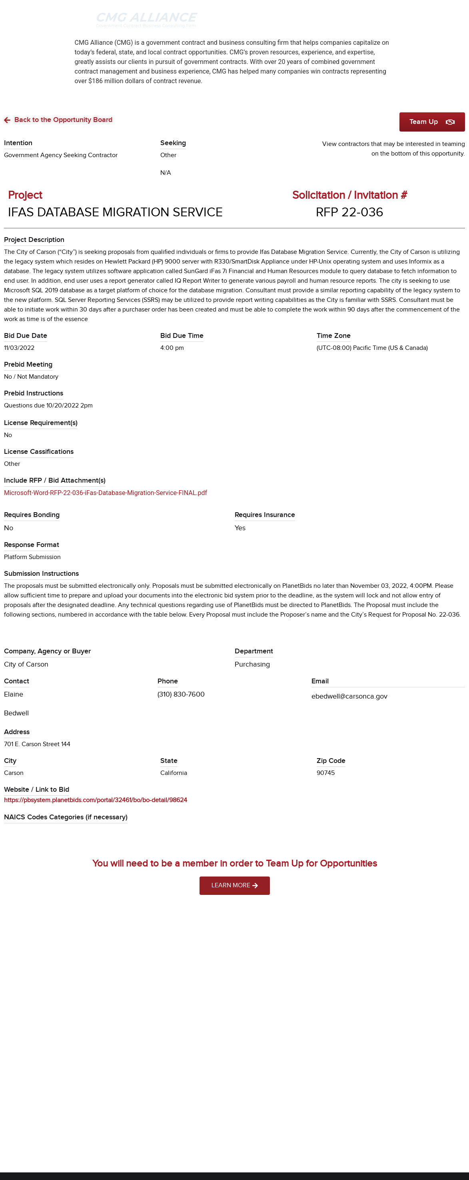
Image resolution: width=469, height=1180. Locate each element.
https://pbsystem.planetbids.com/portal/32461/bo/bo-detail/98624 (95, 800)
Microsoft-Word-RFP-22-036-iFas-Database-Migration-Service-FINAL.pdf (105, 493)
